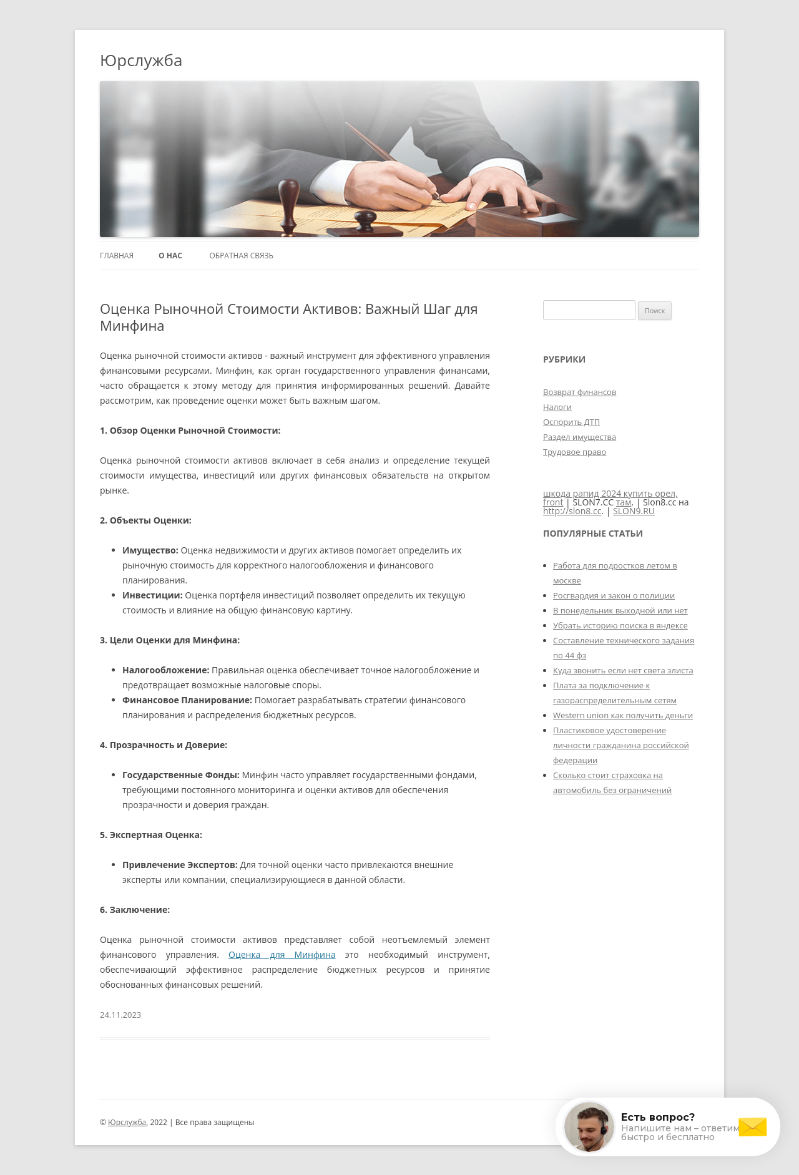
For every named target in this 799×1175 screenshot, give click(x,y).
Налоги (557, 406)
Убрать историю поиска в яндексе (620, 625)
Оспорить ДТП (571, 421)
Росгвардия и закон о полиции (614, 595)
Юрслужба (141, 60)
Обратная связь (241, 255)
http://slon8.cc (572, 511)
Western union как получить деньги (623, 715)
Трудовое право (574, 451)
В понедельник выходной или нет (620, 610)
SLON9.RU (634, 511)
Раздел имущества (579, 436)
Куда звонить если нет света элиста (623, 670)
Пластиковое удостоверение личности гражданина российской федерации (621, 745)
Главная (117, 255)
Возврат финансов (579, 391)
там (624, 502)
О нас (170, 255)
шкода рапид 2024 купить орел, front (610, 497)
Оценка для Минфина (282, 954)
